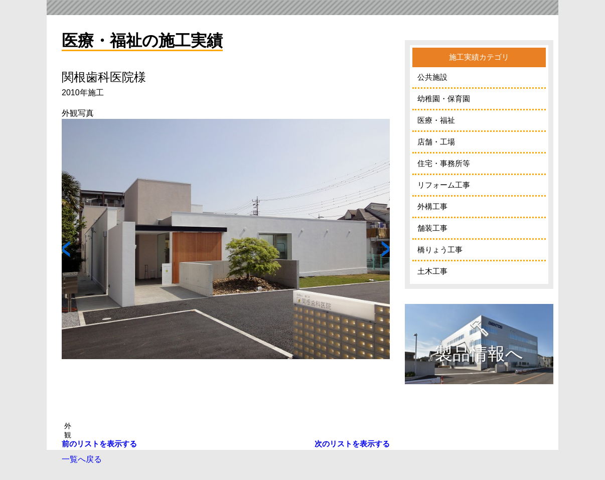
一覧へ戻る (82, 459)
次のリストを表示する (352, 443)
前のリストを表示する (99, 443)
